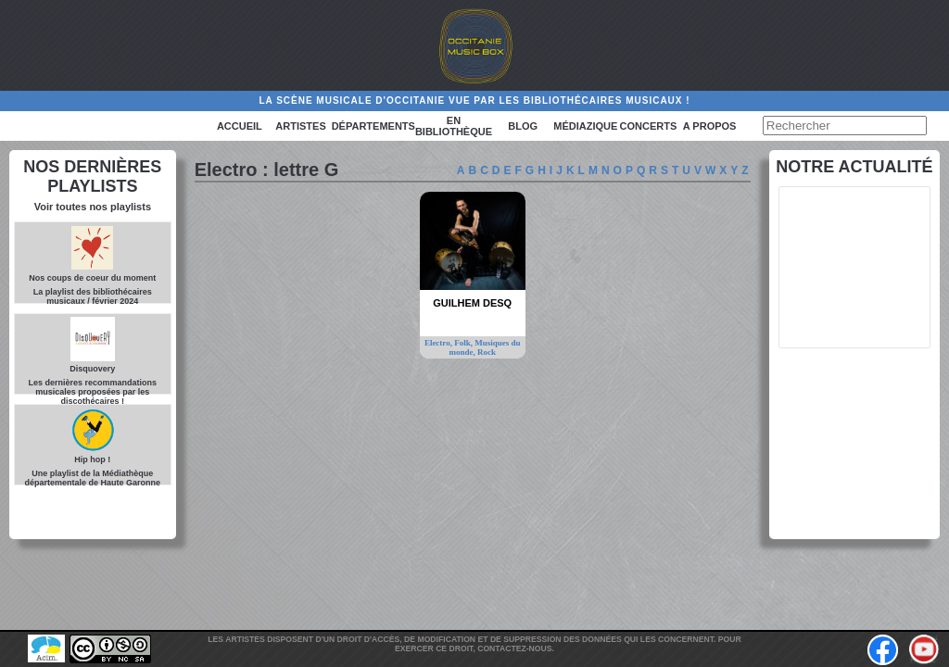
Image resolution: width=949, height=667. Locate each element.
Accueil (239, 126)
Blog (523, 126)
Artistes (300, 126)
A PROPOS (710, 126)
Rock (486, 352)
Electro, (439, 342)
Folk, (464, 342)
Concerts (648, 126)
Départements (373, 126)
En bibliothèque (453, 126)
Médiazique (585, 126)
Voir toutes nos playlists (92, 206)
